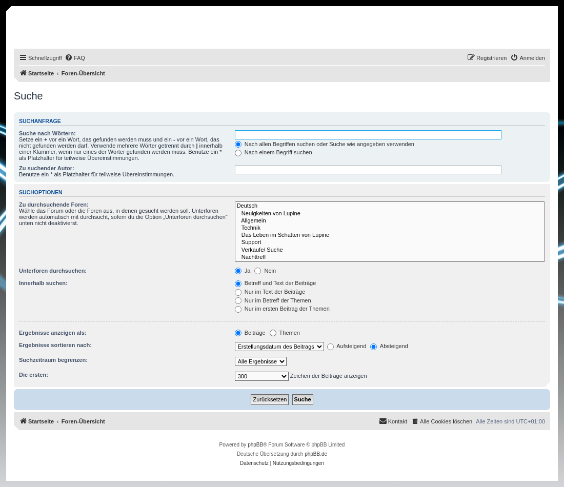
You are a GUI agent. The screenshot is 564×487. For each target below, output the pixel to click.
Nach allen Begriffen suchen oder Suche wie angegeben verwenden (324, 144)
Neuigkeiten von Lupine (390, 213)
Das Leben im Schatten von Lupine (390, 235)
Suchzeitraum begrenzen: (53, 360)
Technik (390, 228)
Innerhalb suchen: (43, 283)
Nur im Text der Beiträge (270, 292)
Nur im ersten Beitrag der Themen (282, 309)
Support (390, 242)
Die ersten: (33, 375)
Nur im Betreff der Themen (273, 300)
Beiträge (250, 333)
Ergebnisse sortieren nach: (55, 345)
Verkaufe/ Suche (390, 250)
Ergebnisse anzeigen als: (52, 333)
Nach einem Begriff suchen (273, 152)
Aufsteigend (347, 346)
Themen (285, 333)
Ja (243, 271)
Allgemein (390, 221)
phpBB (255, 445)
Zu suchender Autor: (46, 168)
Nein (265, 271)
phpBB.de (316, 454)
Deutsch (390, 206)
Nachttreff (390, 257)
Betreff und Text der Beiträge (275, 283)
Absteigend (389, 346)
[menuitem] (75, 58)
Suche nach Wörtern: (47, 133)
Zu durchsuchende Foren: (54, 204)
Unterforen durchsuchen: (53, 271)
